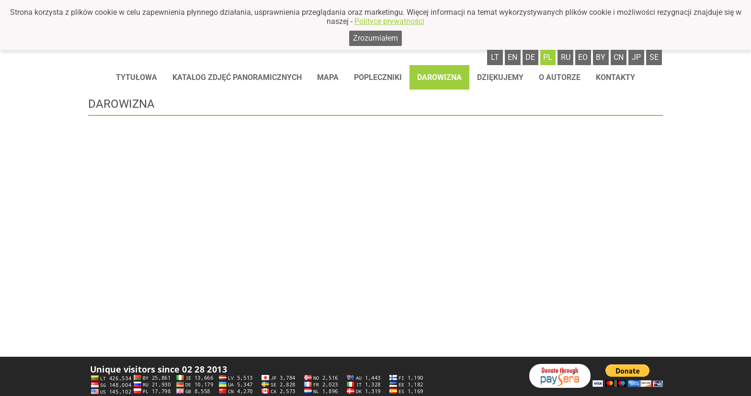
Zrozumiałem (375, 38)
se (654, 57)
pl (547, 57)
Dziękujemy (500, 77)
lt (495, 57)
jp (636, 57)
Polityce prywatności (389, 21)
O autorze (559, 77)
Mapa (328, 77)
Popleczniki (378, 77)
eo (583, 57)
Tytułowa (136, 77)
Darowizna (439, 77)
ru (565, 57)
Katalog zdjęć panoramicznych (237, 77)
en (512, 57)
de (530, 57)
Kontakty (615, 77)
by (600, 57)
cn (619, 57)
